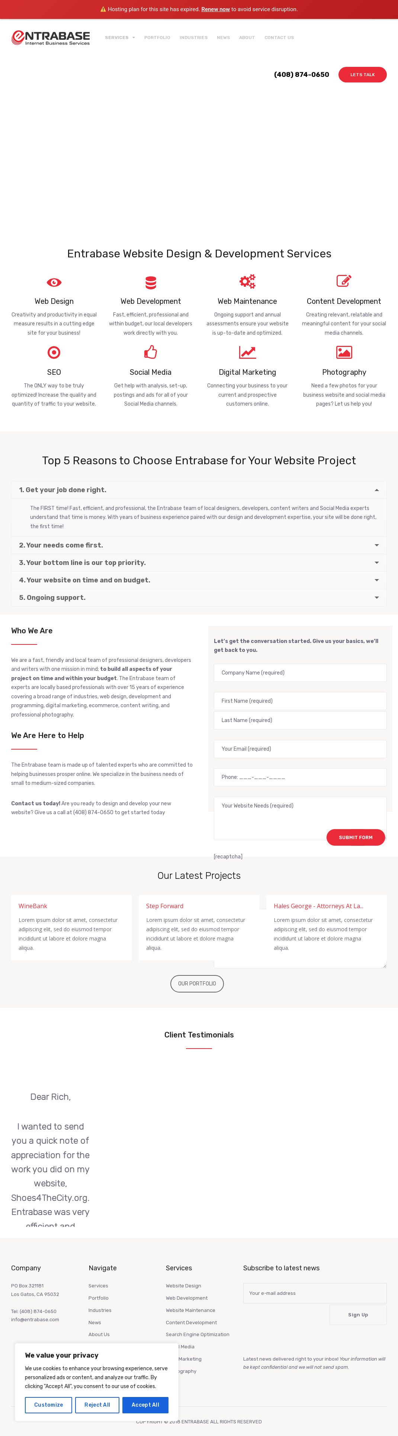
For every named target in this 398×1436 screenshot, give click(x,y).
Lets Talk (362, 74)
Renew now (215, 9)
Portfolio (157, 37)
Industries (194, 37)
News (223, 37)
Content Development (191, 1313)
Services (98, 1276)
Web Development (187, 1288)
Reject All (97, 1405)
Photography (181, 1361)
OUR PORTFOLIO (197, 974)
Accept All (145, 1405)
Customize (48, 1405)
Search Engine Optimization (198, 1325)
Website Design (183, 1276)
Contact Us (279, 37)
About (247, 37)
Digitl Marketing (184, 1349)
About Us (99, 1325)
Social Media (180, 1337)
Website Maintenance (190, 1300)
